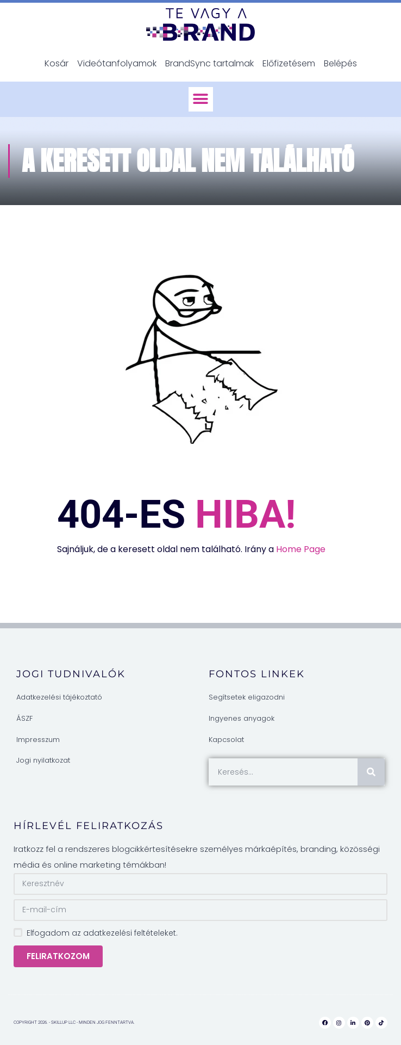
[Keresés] (371, 772)
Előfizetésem (288, 63)
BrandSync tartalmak (209, 63)
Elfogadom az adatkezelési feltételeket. (102, 932)
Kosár (56, 63)
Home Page (300, 549)
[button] (201, 99)
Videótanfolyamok (116, 63)
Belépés (340, 63)
